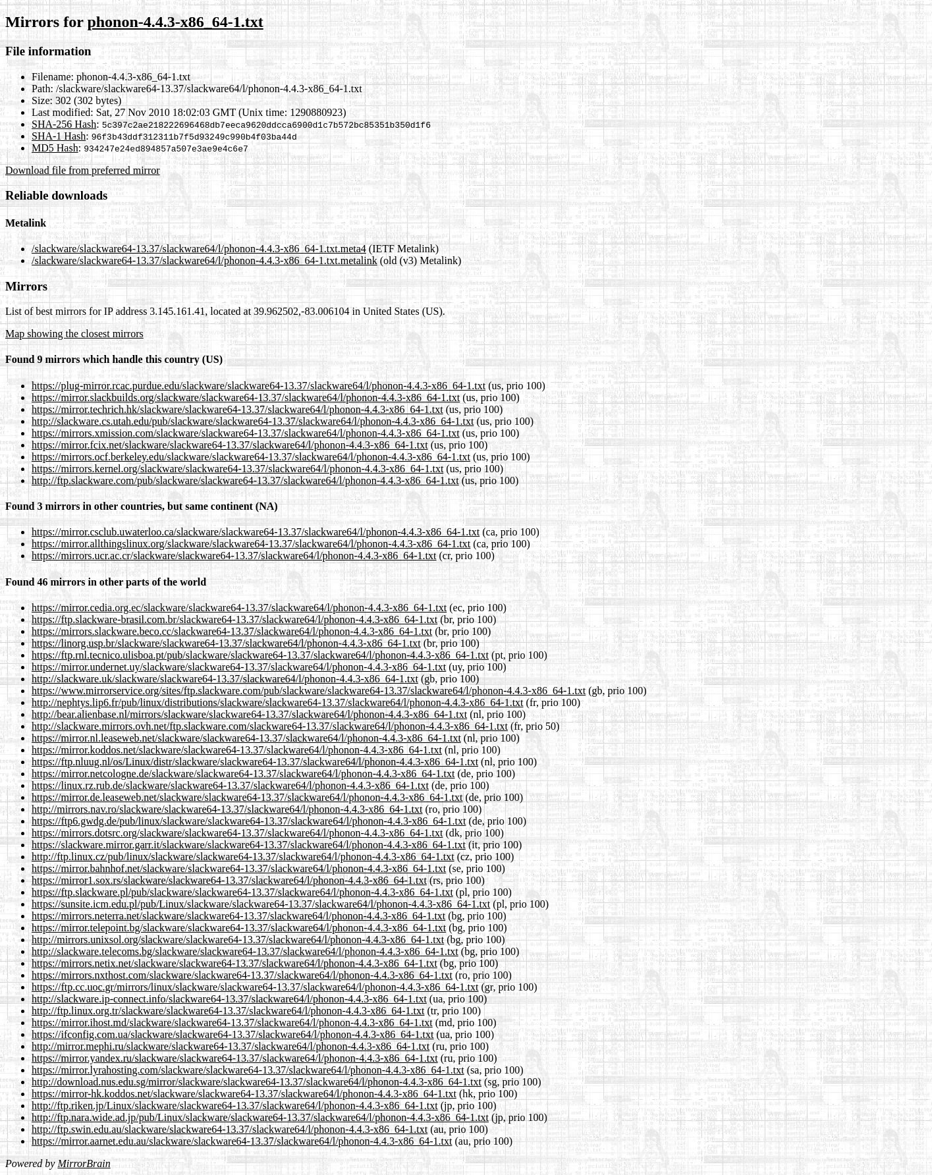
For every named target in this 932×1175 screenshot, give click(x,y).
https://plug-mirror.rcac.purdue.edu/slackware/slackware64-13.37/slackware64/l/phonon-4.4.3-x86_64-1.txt (258, 385)
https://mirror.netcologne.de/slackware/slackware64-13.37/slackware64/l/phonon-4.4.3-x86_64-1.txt (243, 773)
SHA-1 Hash (59, 136)
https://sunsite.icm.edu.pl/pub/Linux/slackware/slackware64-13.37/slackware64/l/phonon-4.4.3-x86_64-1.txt (261, 904)
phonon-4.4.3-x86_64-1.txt (175, 21)
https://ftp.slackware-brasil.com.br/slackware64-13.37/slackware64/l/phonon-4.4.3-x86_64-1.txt (234, 619)
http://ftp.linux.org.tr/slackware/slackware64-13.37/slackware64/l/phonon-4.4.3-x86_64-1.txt (228, 1010)
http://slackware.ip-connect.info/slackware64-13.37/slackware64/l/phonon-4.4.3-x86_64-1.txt (229, 998)
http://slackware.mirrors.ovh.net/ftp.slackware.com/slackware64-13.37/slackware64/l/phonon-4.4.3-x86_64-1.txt (270, 726)
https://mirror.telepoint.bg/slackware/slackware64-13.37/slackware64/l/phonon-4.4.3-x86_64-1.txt (239, 927)
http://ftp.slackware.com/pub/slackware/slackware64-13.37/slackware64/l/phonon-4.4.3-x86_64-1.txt (245, 480)
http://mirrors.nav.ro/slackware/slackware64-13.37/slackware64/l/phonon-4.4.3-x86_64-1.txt (227, 809)
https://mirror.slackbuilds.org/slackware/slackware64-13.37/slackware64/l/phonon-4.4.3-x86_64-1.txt (246, 397)
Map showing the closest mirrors (74, 333)
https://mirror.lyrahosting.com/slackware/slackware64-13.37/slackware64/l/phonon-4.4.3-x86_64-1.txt (248, 1070)
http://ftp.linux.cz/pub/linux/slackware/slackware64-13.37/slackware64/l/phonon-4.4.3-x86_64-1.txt (243, 856)
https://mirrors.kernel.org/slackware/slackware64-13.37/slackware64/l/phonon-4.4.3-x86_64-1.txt (237, 468)
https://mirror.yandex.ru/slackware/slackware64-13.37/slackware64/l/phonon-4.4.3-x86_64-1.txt (235, 1058)
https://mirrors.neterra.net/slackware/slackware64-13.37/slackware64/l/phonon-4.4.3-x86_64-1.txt (238, 915)
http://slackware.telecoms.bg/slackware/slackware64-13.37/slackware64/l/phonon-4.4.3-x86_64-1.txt (245, 951)
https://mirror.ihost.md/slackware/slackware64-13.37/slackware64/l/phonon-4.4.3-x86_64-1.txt (232, 1022)
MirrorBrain (83, 1163)
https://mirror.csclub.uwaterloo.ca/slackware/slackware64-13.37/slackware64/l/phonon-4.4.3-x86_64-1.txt (256, 531)
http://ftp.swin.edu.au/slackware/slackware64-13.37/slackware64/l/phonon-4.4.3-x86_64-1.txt (229, 1129)
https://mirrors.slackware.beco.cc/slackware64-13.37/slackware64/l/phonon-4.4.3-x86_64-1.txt (232, 631)
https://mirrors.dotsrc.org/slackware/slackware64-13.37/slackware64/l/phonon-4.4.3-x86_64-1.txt (237, 832)
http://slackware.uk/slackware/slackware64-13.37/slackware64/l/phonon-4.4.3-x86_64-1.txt (225, 678)
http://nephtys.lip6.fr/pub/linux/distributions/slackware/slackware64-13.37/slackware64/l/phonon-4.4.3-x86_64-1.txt (278, 702)
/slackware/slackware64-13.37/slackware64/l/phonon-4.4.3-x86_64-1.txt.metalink (204, 260)
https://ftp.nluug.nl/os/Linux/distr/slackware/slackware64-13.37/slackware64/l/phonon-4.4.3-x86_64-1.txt (255, 761)
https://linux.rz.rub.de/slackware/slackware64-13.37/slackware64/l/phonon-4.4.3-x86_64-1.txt (230, 785)
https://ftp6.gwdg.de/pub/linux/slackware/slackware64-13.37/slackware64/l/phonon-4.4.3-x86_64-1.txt (249, 821)
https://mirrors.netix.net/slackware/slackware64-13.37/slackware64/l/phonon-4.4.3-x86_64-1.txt (234, 963)
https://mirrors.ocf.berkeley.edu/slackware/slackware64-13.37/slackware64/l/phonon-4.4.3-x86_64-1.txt (251, 456)
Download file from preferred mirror (82, 170)
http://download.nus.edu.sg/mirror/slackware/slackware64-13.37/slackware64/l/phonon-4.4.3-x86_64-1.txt (256, 1081)
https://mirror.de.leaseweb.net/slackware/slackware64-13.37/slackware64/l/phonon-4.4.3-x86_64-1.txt (247, 797)
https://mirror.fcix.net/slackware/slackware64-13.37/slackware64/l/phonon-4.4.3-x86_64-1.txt (230, 445)
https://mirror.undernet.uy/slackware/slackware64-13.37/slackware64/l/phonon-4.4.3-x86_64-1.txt (239, 666)
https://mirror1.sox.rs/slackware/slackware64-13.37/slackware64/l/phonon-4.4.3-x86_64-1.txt (229, 880)
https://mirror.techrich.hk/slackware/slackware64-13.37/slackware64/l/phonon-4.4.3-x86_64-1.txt (237, 409)
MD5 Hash (55, 147)
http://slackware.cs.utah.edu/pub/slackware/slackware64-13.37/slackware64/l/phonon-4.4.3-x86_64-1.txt (253, 421)
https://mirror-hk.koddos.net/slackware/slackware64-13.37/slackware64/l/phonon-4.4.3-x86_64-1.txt (244, 1093)
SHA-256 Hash (64, 124)
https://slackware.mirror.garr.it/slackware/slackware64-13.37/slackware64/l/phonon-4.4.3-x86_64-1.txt (249, 844)
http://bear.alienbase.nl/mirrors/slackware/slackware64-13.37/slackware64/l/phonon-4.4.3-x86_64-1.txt (249, 714)
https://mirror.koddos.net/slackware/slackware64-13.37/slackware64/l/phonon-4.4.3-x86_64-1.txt (237, 749)
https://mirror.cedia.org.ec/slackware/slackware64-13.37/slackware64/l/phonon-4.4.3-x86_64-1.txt (239, 607)
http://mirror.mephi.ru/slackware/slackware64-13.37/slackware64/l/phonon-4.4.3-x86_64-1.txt (230, 1046)
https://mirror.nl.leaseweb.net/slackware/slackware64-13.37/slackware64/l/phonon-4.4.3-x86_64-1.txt (246, 738)
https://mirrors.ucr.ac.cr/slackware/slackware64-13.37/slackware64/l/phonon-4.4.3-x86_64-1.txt (234, 555)
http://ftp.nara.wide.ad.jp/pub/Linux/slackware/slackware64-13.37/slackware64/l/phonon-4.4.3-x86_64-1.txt (260, 1117)
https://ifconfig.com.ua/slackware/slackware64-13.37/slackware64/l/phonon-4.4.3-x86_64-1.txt (233, 1034)
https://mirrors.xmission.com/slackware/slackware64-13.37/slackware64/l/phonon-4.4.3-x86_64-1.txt (246, 433)
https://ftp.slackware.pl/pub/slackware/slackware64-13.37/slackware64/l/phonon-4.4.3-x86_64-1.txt (242, 892)
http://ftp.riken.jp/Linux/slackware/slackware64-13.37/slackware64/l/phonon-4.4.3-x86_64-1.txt (235, 1105)
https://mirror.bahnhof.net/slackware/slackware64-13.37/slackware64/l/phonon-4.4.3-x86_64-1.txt (239, 868)
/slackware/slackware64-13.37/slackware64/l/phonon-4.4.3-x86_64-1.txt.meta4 (199, 248)
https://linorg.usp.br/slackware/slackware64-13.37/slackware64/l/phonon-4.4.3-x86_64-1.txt (226, 643)
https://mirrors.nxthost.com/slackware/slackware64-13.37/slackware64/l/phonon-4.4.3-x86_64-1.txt (242, 975)
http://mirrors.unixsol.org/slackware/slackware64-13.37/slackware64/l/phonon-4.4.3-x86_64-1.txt (238, 939)
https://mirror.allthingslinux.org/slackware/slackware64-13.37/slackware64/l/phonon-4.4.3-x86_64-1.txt (251, 543)
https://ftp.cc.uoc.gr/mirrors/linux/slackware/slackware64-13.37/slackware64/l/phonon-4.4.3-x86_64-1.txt (255, 987)
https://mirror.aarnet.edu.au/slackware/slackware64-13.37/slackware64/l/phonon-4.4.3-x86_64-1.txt (242, 1141)
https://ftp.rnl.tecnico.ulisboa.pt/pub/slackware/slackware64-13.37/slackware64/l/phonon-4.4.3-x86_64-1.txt (260, 655)
